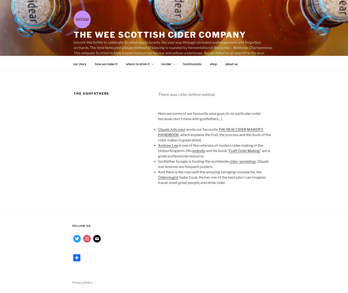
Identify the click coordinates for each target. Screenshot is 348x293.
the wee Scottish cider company (160, 35)
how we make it (106, 64)
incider (168, 64)
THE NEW (226, 129)
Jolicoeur (177, 129)
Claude (164, 129)
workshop (247, 161)
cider (233, 161)
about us (231, 64)
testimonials (192, 64)
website (198, 151)
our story (80, 64)
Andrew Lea (168, 145)
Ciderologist (168, 177)
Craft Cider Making (244, 151)
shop (213, 64)
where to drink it (140, 64)
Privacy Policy (82, 282)
